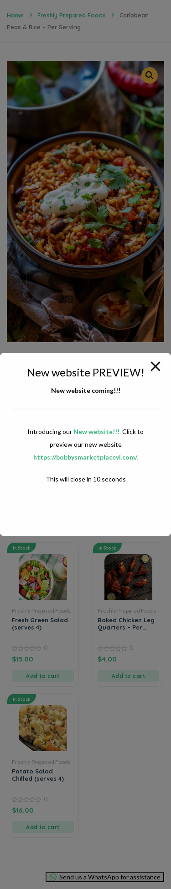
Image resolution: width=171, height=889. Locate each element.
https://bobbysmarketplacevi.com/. (85, 457)
